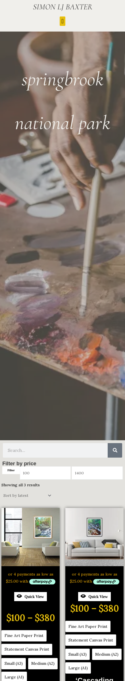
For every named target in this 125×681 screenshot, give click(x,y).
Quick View (30, 596)
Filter (11, 470)
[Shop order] (26, 495)
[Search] (115, 450)
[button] (62, 21)
